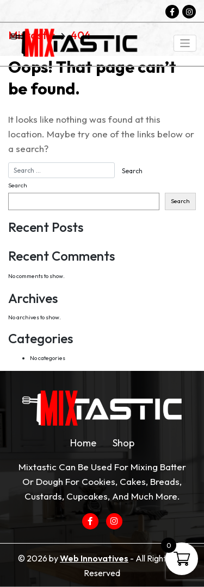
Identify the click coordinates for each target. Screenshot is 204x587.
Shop (123, 443)
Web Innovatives (94, 558)
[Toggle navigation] (185, 43)
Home (83, 443)
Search (17, 185)
